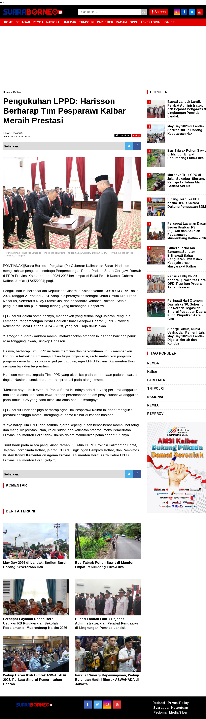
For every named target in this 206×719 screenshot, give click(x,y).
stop (136, 135)
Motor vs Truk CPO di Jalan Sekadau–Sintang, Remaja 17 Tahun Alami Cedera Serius (186, 180)
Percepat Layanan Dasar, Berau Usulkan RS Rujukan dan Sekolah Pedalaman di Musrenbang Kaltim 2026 (35, 623)
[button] (199, 21)
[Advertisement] (103, 58)
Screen (159, 12)
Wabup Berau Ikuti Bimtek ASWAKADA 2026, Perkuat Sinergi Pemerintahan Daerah (34, 679)
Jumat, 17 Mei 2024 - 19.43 (16, 136)
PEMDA (38, 22)
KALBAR (70, 22)
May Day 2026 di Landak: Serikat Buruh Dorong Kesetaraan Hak (186, 129)
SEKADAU (23, 22)
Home (6, 92)
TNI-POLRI (86, 22)
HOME (8, 22)
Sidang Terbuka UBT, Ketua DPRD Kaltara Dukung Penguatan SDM (186, 202)
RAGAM (121, 22)
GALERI (169, 22)
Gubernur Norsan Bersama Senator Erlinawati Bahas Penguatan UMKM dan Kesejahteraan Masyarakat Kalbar (184, 257)
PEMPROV (155, 413)
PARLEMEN (105, 22)
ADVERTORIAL (151, 22)
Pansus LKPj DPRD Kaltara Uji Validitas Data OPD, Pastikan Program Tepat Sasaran (186, 282)
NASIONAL (53, 22)
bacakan (123, 135)
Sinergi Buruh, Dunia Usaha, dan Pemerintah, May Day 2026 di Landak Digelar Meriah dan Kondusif (186, 336)
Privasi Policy (178, 703)
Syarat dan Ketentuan (170, 707)
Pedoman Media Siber (170, 712)
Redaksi (158, 703)
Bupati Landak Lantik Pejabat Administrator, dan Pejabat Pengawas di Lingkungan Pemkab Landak (106, 623)
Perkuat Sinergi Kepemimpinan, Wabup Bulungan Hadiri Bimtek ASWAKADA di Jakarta (107, 679)
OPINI (134, 22)
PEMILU (153, 405)
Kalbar (17, 92)
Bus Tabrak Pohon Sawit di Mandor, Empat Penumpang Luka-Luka (186, 154)
